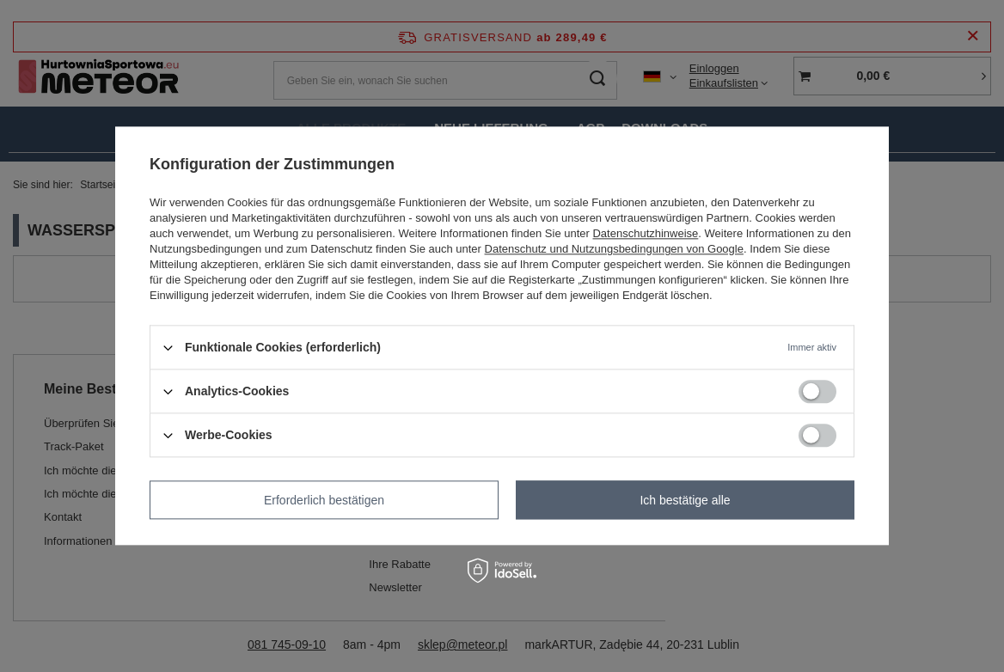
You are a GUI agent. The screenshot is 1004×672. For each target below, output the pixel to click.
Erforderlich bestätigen (324, 500)
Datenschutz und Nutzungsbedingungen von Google (614, 248)
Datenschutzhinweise (645, 233)
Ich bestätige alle (685, 500)
